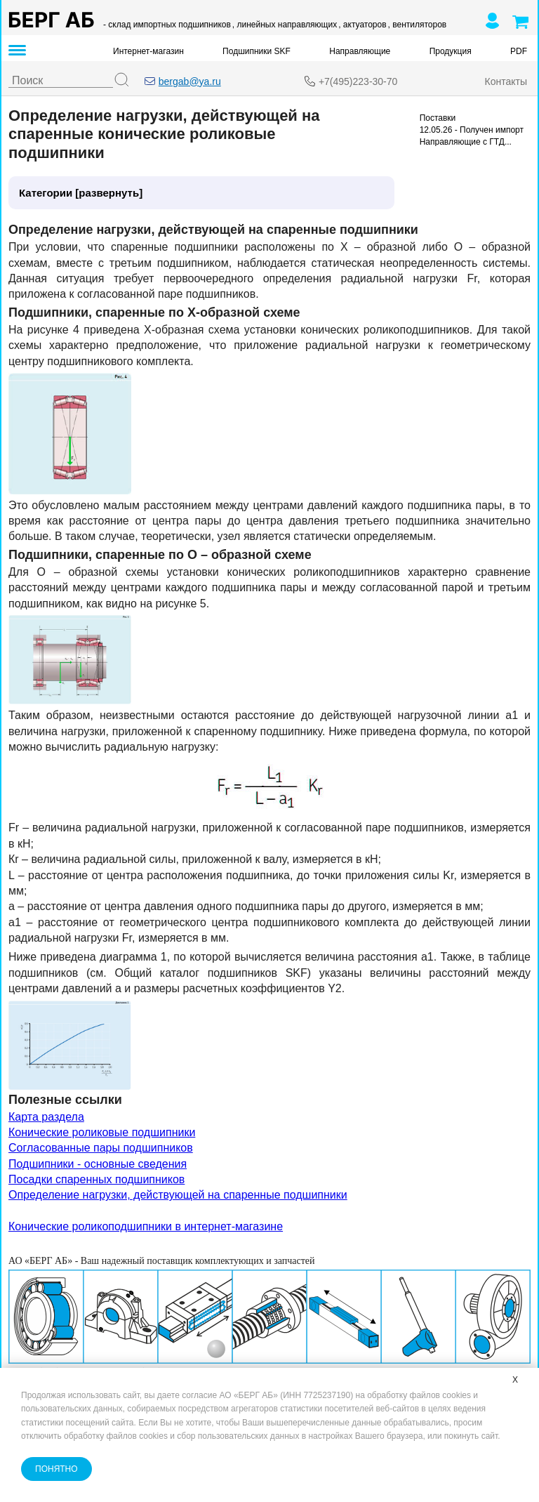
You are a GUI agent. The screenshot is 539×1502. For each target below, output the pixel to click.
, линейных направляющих (284, 24)
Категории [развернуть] (80, 193)
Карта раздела (46, 1117)
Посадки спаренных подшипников (96, 1179)
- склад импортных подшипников (167, 24)
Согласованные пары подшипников (100, 1148)
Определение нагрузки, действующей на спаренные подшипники (177, 1195)
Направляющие (359, 51)
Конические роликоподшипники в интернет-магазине (145, 1226)
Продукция (451, 51)
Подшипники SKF (256, 51)
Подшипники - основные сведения (97, 1164)
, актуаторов (362, 24)
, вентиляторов (417, 24)
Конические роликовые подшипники (101, 1132)
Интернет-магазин (148, 51)
